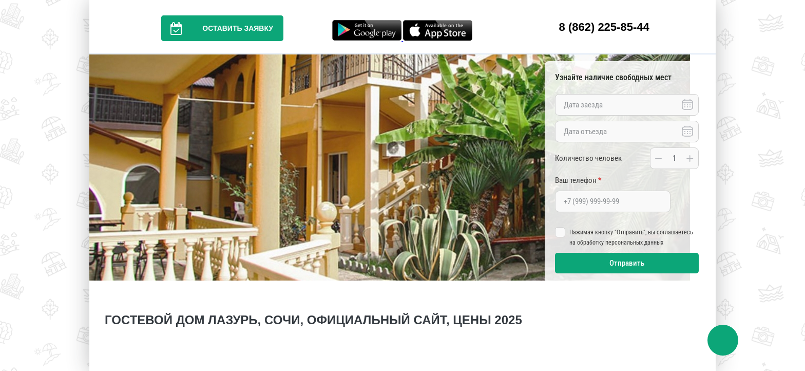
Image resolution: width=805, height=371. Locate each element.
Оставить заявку (217, 28)
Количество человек (588, 158)
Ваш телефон (578, 180)
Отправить (626, 263)
